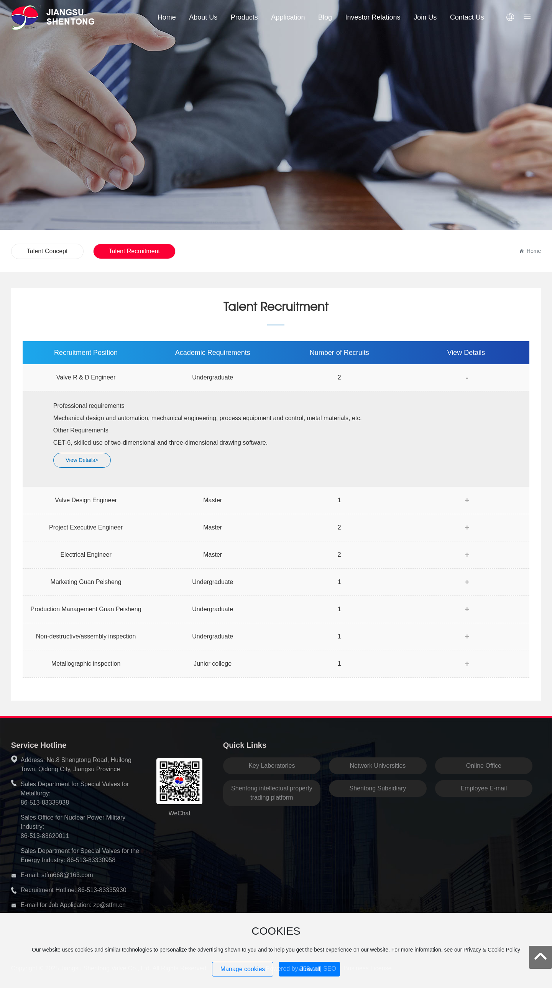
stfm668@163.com (67, 875)
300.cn (309, 968)
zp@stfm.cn (109, 905)
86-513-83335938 (45, 802)
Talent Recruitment (134, 251)
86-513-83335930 (102, 890)
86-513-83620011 (45, 836)
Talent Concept (47, 251)
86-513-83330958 (91, 860)
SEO (329, 968)
